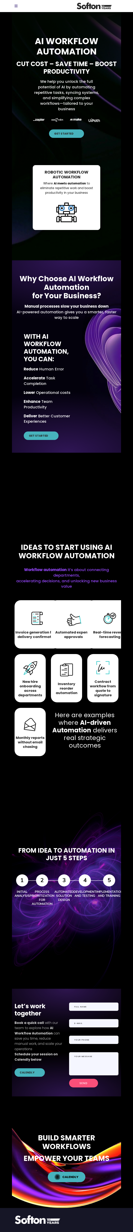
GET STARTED (63, 133)
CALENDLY (27, 1072)
